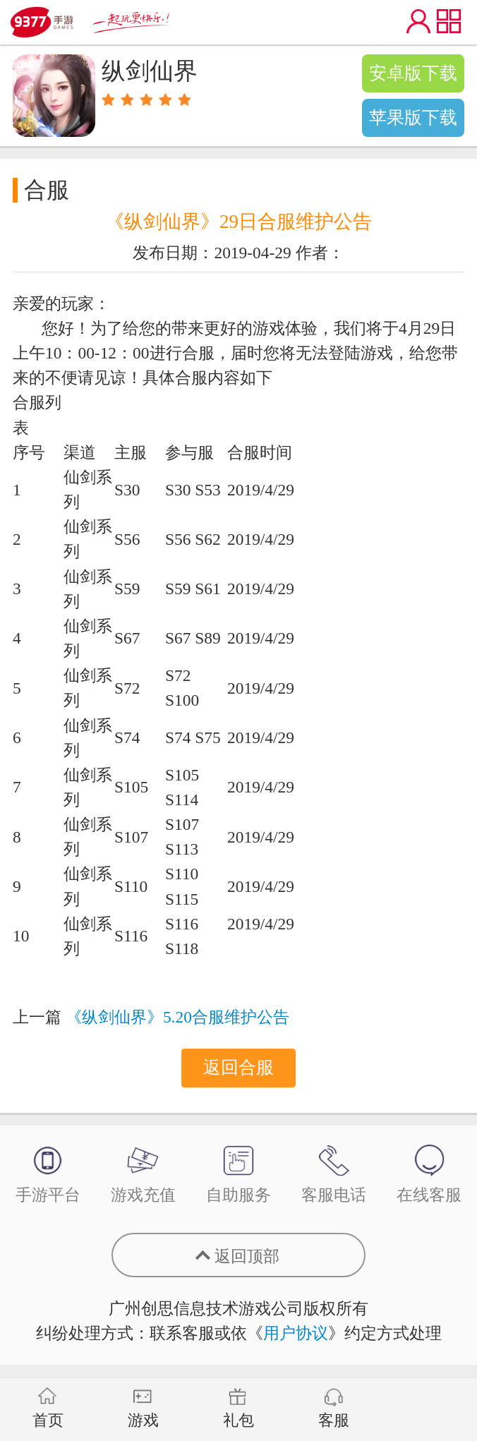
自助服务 (238, 1174)
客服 (333, 1408)
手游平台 (48, 1174)
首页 (48, 1408)
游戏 (143, 1408)
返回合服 (238, 1067)
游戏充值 (143, 1174)
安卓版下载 (413, 73)
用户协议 (295, 1333)
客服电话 (333, 1174)
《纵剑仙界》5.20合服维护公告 (177, 1017)
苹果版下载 (413, 117)
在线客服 (429, 1174)
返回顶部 (247, 1256)
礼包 (238, 1408)
